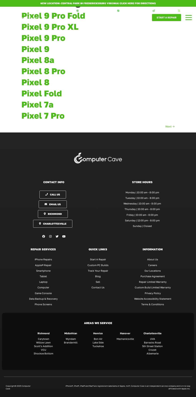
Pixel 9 (35, 49)
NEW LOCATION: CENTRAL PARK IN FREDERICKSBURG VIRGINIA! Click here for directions (98, 3)
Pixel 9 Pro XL (49, 27)
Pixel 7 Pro (43, 116)
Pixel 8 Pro (43, 71)
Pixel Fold (41, 93)
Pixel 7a (37, 104)
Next (170, 126)
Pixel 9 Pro (43, 38)
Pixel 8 (35, 82)
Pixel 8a (37, 60)
